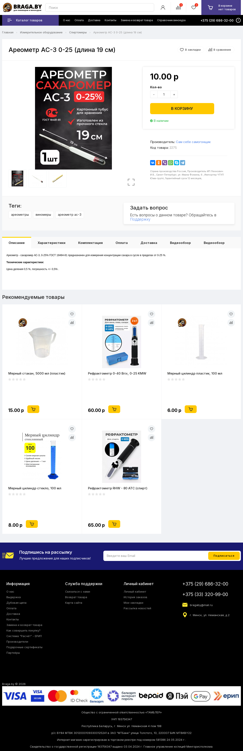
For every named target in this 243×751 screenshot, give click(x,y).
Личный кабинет (135, 591)
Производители (17, 641)
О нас (10, 591)
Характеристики (51, 243)
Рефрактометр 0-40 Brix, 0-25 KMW (117, 373)
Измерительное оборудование (41, 32)
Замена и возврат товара (24, 624)
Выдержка (13, 597)
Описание (17, 243)
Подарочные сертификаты (24, 647)
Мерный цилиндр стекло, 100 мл (34, 488)
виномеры (43, 214)
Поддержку (140, 219)
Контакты (12, 619)
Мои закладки (133, 602)
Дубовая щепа (16, 602)
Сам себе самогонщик (193, 142)
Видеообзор (180, 243)
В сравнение (222, 49)
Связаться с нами (77, 591)
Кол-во (156, 87)
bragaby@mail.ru (201, 605)
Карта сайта (73, 602)
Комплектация (90, 243)
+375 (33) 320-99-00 (205, 594)
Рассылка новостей (137, 608)
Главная (7, 32)
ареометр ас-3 (69, 214)
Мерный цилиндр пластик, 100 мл (194, 373)
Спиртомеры (78, 32)
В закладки (193, 49)
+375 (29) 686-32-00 (205, 584)
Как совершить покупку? (23, 630)
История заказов (135, 597)
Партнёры (13, 652)
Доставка (149, 243)
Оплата (122, 243)
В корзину (182, 108)
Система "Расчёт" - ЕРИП (24, 635)
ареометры (20, 214)
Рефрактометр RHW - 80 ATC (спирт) (117, 488)
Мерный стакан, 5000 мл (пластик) (36, 373)
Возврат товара (76, 597)
